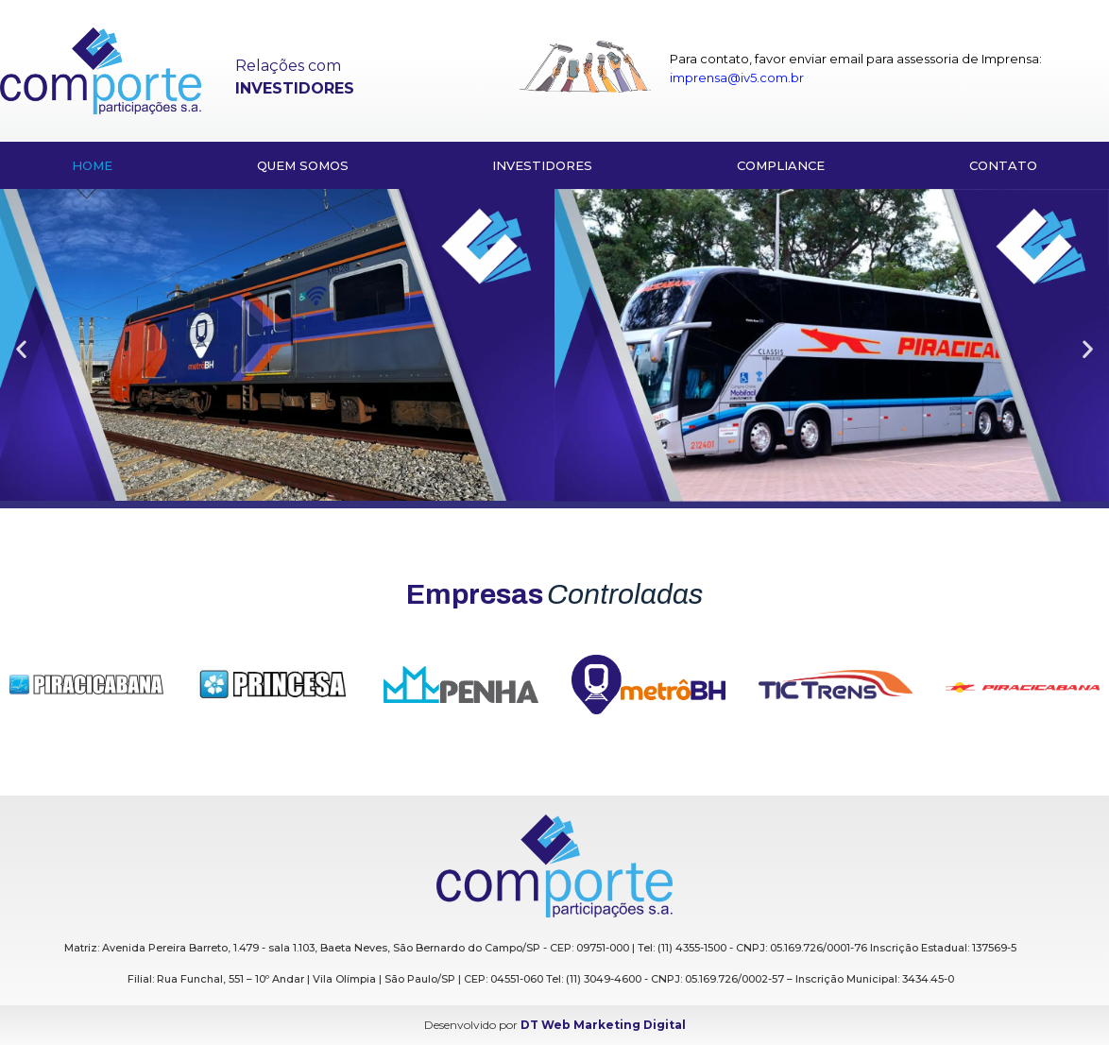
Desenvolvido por (555, 1025)
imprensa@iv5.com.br (737, 77)
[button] (21, 348)
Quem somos (303, 165)
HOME (92, 165)
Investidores (542, 165)
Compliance (781, 165)
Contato (1003, 165)
